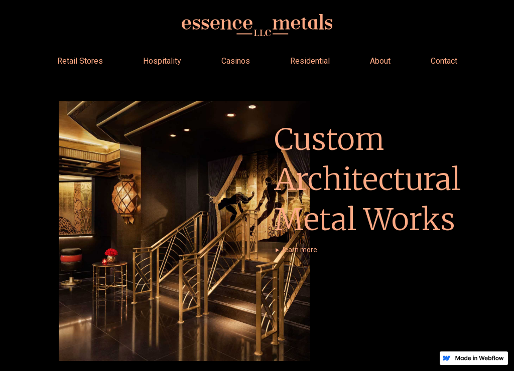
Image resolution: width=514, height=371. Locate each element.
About (380, 61)
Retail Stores (80, 61)
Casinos (235, 61)
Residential (310, 61)
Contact (444, 61)
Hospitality (162, 61)
